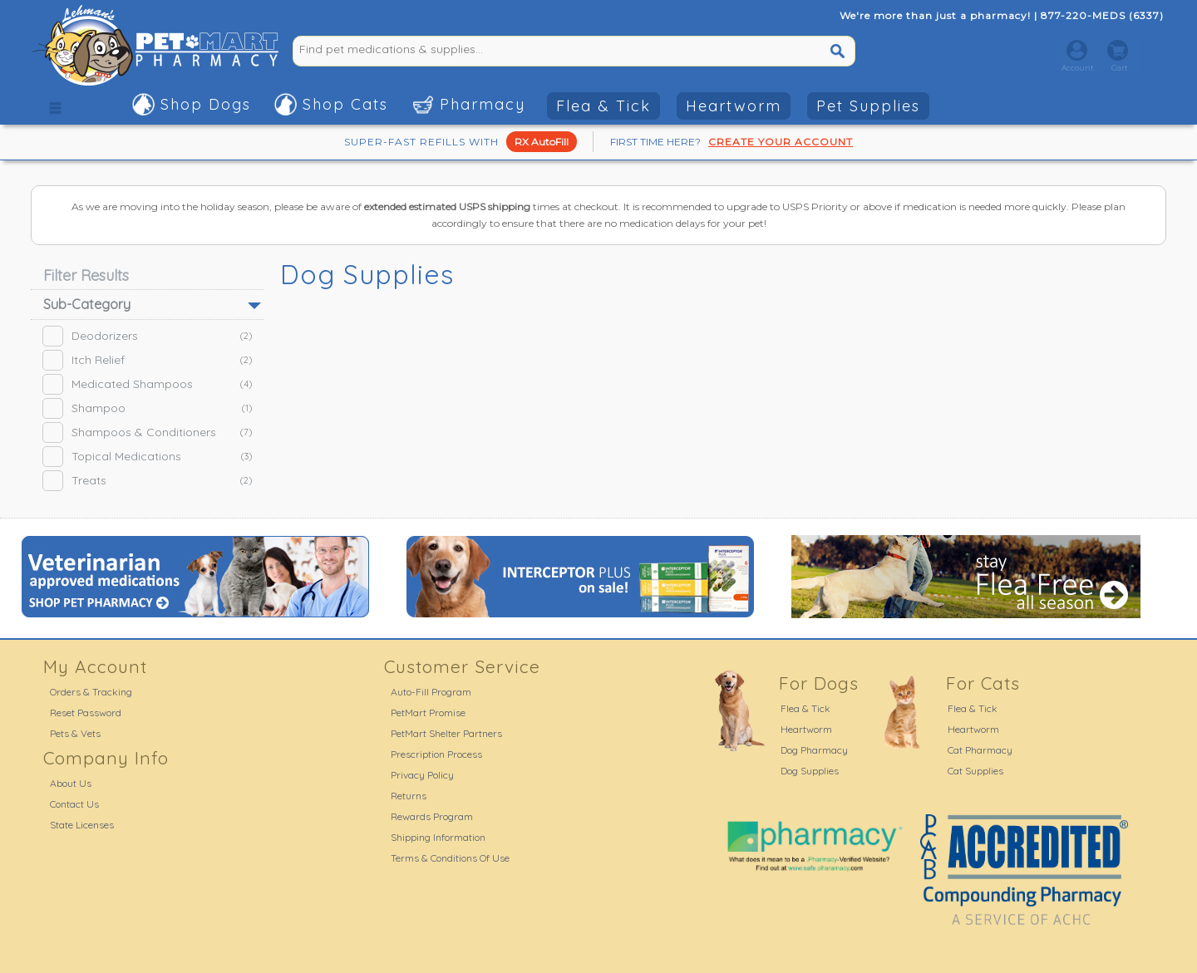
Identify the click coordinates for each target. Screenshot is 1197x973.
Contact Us (74, 804)
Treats (147, 480)
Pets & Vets (75, 733)
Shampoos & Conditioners (147, 432)
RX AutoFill (542, 141)
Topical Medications (147, 456)
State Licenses (82, 824)
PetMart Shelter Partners (446, 733)
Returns (408, 795)
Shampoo (147, 408)
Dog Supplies (810, 770)
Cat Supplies (975, 770)
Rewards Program (432, 816)
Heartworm (733, 105)
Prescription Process (436, 754)
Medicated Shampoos (147, 384)
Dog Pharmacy (814, 750)
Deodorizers (147, 336)
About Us (70, 783)
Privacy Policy (422, 775)
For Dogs (819, 683)
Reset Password (85, 712)
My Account (95, 666)
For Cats (983, 683)
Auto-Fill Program (431, 692)
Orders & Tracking (91, 692)
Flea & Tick (603, 105)
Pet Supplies (868, 105)
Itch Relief (147, 360)
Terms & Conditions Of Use (450, 858)
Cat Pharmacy (980, 750)
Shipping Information (438, 837)
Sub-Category (87, 304)
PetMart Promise (428, 712)
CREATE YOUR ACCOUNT (780, 141)
